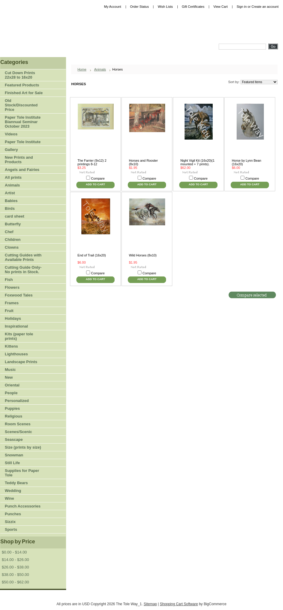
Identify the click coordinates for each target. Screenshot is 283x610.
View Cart (220, 6)
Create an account (265, 6)
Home (81, 69)
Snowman (14, 455)
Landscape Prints (21, 362)
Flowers (21, 287)
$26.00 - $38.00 (15, 567)
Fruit (21, 311)
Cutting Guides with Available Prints (23, 257)
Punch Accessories (22, 506)
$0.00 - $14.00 (14, 552)
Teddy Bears (16, 483)
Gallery (11, 149)
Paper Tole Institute (21, 142)
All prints (13, 177)
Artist (21, 193)
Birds (21, 208)
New (9, 377)
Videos (11, 134)
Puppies (12, 408)
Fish (9, 279)
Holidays (21, 318)
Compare (98, 178)
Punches (21, 514)
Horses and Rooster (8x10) (143, 162)
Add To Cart (95, 184)
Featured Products (22, 85)
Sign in (242, 6)
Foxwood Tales (19, 295)
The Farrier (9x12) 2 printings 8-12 (91, 162)
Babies (11, 200)
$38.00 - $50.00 (15, 574)
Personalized (17, 400)
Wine (9, 498)
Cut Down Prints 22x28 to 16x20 (20, 75)
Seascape (14, 439)
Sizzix (10, 521)
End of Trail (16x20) (91, 255)
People (21, 393)
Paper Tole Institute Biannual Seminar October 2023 (23, 122)
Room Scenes (18, 424)
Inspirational (16, 326)
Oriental (12, 385)
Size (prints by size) (21, 447)
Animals (21, 185)
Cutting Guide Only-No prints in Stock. (23, 269)
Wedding (13, 490)
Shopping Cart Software (179, 604)
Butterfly (13, 224)
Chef (9, 232)
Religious (13, 416)
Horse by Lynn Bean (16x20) (246, 162)
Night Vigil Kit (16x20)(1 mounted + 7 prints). (197, 162)
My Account (112, 6)
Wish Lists (165, 6)
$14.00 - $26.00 (15, 559)
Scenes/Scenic (18, 431)
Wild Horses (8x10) (142, 255)
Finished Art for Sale (24, 93)
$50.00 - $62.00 (15, 582)
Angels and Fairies (22, 169)
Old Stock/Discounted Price (21, 105)
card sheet (14, 216)
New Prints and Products (19, 159)
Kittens (11, 346)
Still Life (12, 463)
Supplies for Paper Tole (21, 472)
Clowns (12, 247)
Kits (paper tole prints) (19, 336)
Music (10, 369)
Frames (12, 303)
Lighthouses (16, 354)
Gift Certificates (193, 6)
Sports (21, 529)
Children (13, 239)
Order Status (139, 6)
